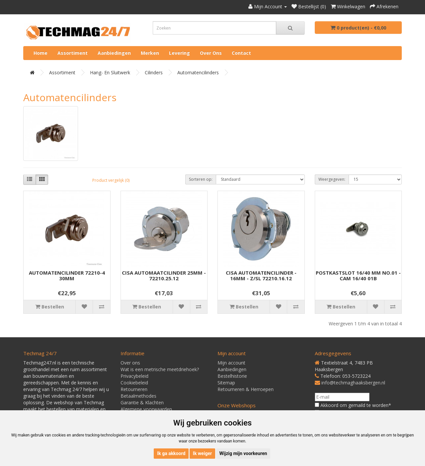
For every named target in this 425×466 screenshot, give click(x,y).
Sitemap (226, 382)
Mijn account (231, 363)
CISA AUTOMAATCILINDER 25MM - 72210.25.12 (164, 275)
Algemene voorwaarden (146, 409)
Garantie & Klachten (142, 402)
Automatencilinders (198, 72)
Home (40, 53)
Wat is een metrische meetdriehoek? (160, 369)
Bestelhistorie (232, 376)
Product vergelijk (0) (110, 180)
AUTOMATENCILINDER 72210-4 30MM (67, 275)
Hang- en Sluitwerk (110, 72)
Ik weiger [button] (202, 453)
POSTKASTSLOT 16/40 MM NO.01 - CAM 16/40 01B (358, 275)
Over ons (211, 53)
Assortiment (72, 53)
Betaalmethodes (138, 396)
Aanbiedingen (114, 53)
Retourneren (134, 389)
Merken (150, 53)
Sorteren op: (200, 179)
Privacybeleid (134, 376)
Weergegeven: (331, 179)
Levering (179, 53)
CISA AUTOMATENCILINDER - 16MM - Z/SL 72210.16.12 (261, 275)
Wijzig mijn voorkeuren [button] (243, 453)
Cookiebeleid (134, 382)
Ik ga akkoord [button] (171, 453)
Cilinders (154, 72)
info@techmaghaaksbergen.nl (353, 382)
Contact (241, 53)
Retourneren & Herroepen (245, 389)
